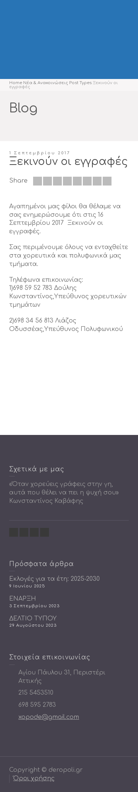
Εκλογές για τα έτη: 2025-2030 (54, 579)
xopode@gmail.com (48, 717)
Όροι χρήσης (33, 778)
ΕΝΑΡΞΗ (22, 598)
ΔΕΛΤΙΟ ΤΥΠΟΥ (33, 618)
